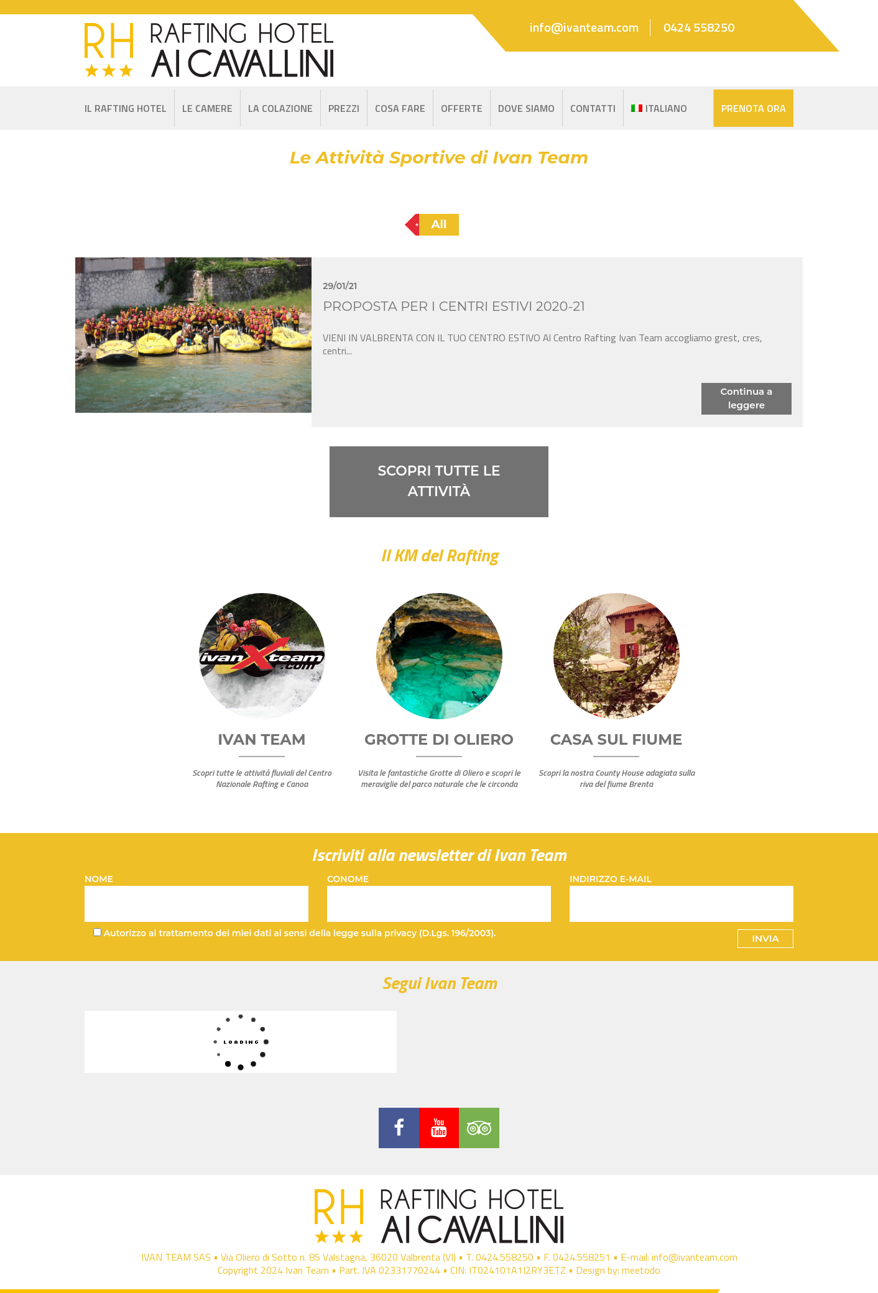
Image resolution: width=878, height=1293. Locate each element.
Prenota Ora (753, 108)
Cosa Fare (400, 108)
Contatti (593, 108)
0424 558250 (698, 27)
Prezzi (343, 108)
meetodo (641, 1270)
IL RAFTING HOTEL (126, 108)
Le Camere (207, 108)
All (439, 224)
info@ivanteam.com (584, 27)
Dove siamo (526, 108)
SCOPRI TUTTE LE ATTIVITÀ (439, 481)
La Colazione (280, 108)
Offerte (462, 108)
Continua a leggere (747, 398)
